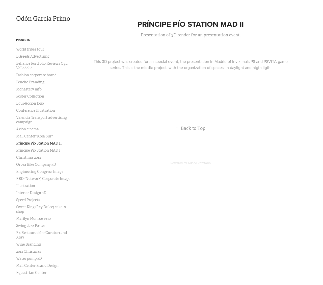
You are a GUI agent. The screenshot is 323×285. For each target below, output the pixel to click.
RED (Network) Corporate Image (43, 178)
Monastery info (29, 89)
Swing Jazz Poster (30, 225)
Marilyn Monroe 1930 (33, 218)
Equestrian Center (31, 272)
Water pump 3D (29, 258)
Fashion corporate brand (36, 75)
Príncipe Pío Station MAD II (39, 143)
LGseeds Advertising (32, 56)
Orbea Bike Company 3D (36, 164)
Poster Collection (30, 96)
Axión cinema (27, 129)
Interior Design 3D (31, 193)
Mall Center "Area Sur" (34, 136)
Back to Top (190, 128)
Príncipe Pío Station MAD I (38, 150)
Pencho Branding (30, 82)
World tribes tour (30, 49)
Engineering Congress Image (39, 171)
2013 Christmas (28, 251)
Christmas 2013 (28, 157)
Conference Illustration (35, 110)
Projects (23, 40)
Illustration (25, 185)
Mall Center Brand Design (37, 265)
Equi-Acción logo (30, 103)
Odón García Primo (43, 18)
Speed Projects (28, 200)
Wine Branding (28, 244)
